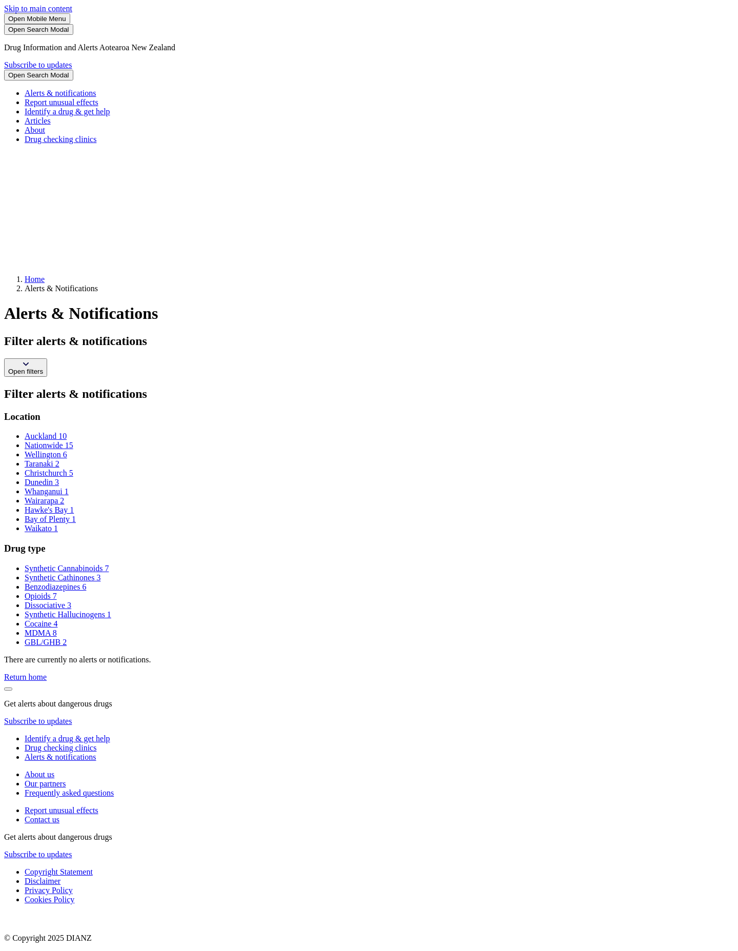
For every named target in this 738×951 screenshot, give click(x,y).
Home (35, 279)
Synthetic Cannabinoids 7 (67, 568)
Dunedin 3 (42, 482)
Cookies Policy (49, 899)
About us (39, 774)
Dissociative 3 (48, 605)
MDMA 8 (41, 633)
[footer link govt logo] (55, 920)
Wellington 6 (46, 454)
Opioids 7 (41, 596)
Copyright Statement (59, 871)
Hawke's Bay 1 (49, 509)
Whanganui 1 (47, 491)
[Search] (38, 29)
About (35, 130)
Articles (38, 120)
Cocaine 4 (41, 623)
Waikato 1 (41, 528)
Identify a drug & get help (67, 111)
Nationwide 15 (49, 445)
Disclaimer (42, 881)
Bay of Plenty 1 (50, 519)
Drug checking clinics (60, 139)
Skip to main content (38, 8)
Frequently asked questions (69, 792)
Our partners (45, 783)
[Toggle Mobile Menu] (37, 18)
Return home (25, 677)
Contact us (42, 819)
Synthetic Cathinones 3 (62, 577)
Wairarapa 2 (44, 500)
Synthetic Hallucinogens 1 (68, 614)
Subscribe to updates (38, 64)
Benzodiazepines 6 (55, 586)
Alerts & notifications (60, 93)
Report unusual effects (61, 102)
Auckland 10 (46, 436)
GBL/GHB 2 (46, 642)
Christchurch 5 (49, 473)
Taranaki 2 (42, 463)
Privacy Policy (49, 890)
